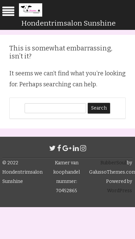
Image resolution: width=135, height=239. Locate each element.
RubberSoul (113, 163)
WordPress (119, 191)
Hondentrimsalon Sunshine (68, 23)
